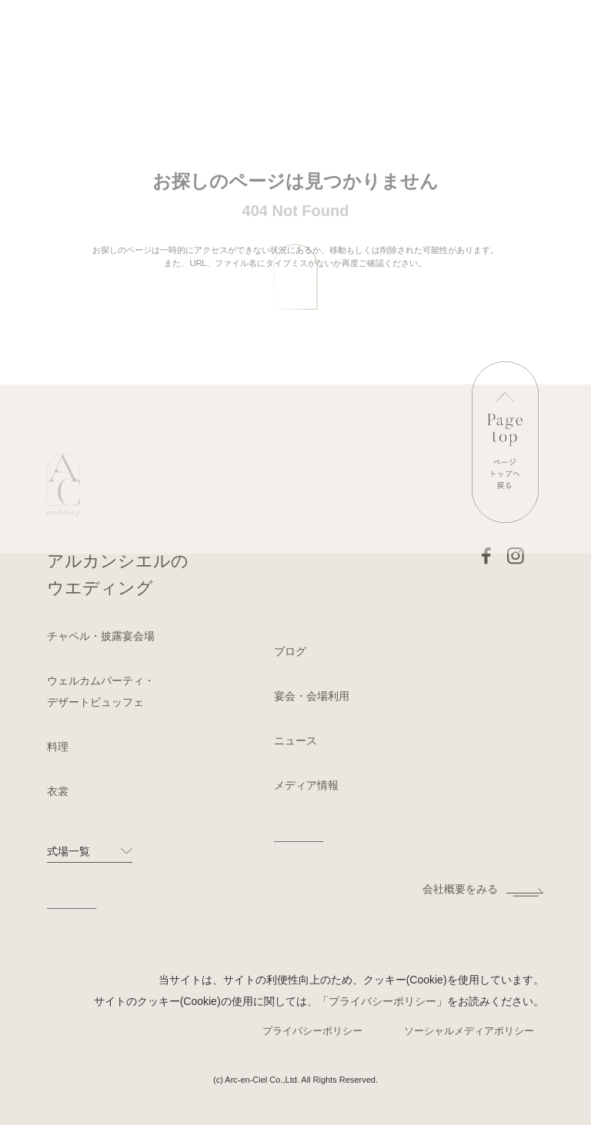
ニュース (295, 740)
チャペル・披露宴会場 (101, 636)
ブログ (290, 651)
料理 (57, 747)
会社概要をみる (460, 889)
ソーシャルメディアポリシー (469, 1031)
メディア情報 (306, 785)
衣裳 (57, 791)
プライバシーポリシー (382, 1001)
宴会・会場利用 (311, 696)
